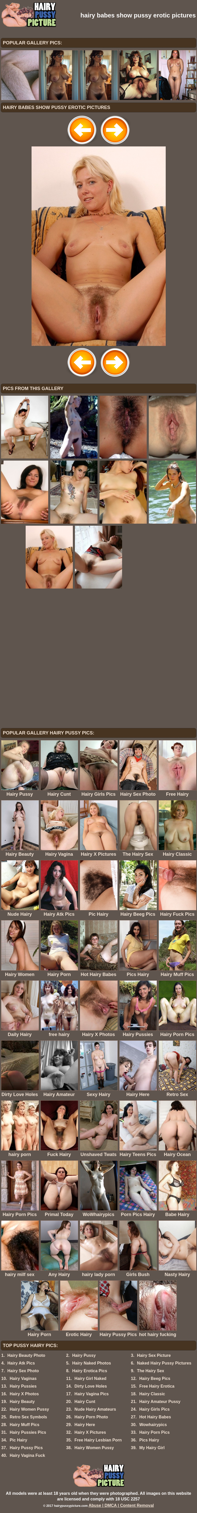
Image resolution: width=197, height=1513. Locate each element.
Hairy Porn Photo (91, 1417)
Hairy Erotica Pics (89, 1371)
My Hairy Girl (152, 1448)
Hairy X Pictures (90, 1432)
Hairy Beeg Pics (154, 1378)
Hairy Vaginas (23, 1378)
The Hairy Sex (150, 1371)
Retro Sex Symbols (28, 1417)
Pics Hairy (149, 1440)
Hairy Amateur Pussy (159, 1401)
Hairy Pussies (23, 1386)
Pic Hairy (18, 1440)
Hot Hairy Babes (155, 1417)
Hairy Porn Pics (154, 1432)
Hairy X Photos (24, 1394)
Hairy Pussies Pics (28, 1432)
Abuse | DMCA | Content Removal (121, 1505)
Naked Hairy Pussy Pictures (164, 1363)
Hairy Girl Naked (90, 1378)
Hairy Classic (152, 1394)
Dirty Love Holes (90, 1386)
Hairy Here (84, 1424)
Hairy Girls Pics (154, 1409)
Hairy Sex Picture (154, 1355)
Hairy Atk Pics (21, 1363)
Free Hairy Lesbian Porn (98, 1440)
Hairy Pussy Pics (26, 1448)
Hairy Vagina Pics (91, 1394)
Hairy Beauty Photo (26, 1355)
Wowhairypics (153, 1424)
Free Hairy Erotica (156, 1386)
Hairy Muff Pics (25, 1424)
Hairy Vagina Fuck (27, 1455)
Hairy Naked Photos (91, 1363)
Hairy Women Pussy (29, 1409)
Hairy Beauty (22, 1401)
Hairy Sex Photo (23, 1371)
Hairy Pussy (84, 1355)
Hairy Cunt (84, 1401)
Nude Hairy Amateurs (95, 1409)
